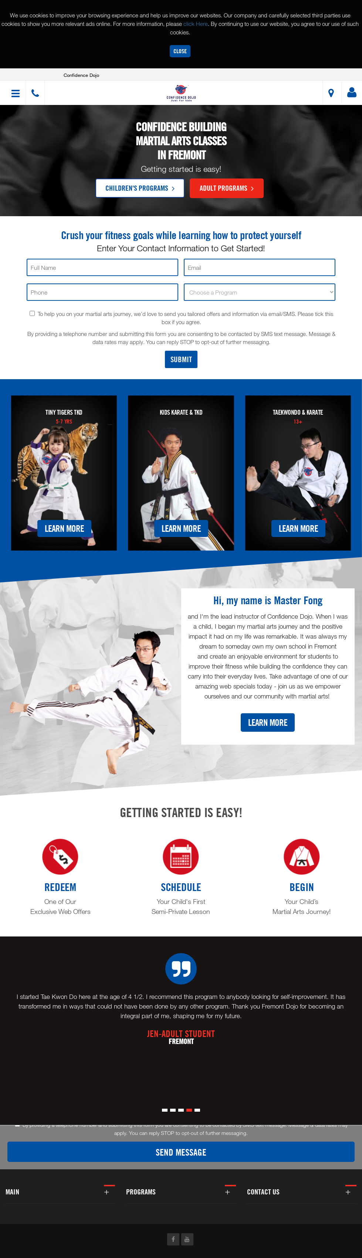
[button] (182, 93)
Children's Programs (139, 188)
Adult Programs (227, 188)
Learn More (64, 528)
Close (180, 51)
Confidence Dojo (81, 75)
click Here (195, 23)
